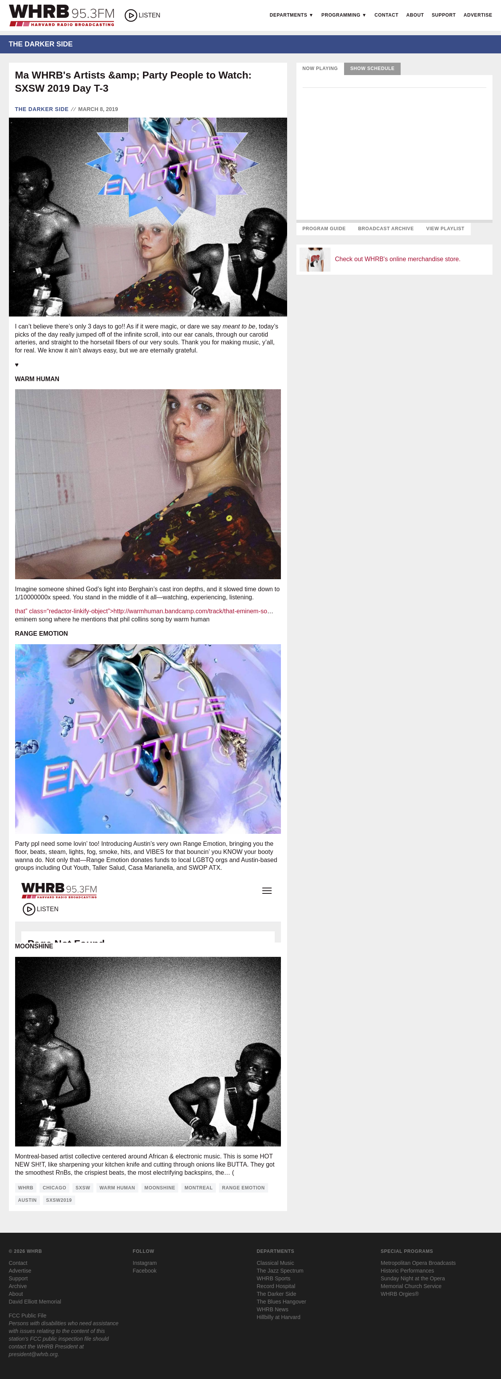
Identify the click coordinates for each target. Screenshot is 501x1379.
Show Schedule (372, 68)
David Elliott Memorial (35, 1302)
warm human (117, 1188)
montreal (198, 1188)
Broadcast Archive (386, 228)
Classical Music (275, 1263)
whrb (26, 1188)
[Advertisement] (394, 335)
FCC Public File (27, 1315)
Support (444, 15)
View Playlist (445, 228)
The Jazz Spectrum (280, 1271)
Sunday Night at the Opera (413, 1278)
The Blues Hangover (281, 1302)
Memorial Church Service (411, 1286)
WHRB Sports (274, 1278)
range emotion (243, 1188)
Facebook (145, 1271)
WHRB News (273, 1309)
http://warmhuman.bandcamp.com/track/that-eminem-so (190, 611)
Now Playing (320, 68)
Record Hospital (276, 1286)
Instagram (145, 1263)
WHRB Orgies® (400, 1294)
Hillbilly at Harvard (279, 1317)
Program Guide (324, 228)
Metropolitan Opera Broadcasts (418, 1263)
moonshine (160, 1188)
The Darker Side (42, 109)
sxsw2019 (59, 1200)
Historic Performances (407, 1271)
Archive (18, 1286)
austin (27, 1200)
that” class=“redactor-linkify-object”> (64, 611)
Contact (387, 15)
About (415, 15)
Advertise (477, 15)
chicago (54, 1188)
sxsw (83, 1188)
